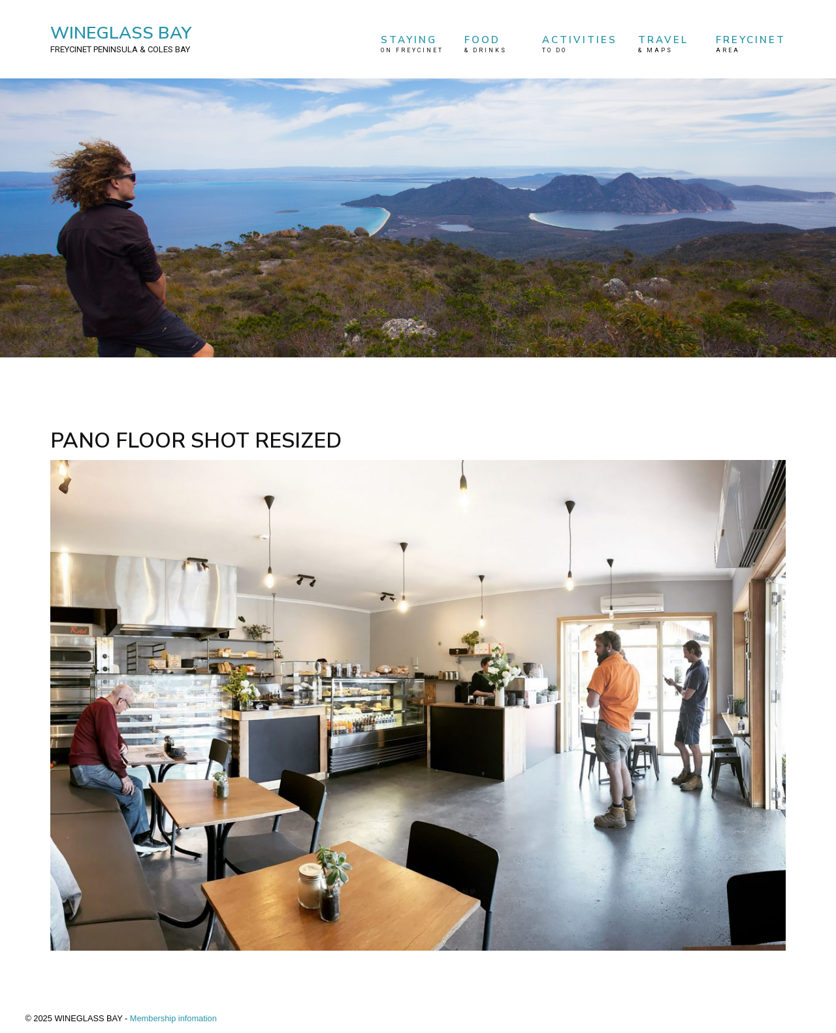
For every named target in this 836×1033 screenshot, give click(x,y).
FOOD (493, 44)
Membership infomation (173, 1018)
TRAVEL (667, 44)
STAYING (412, 44)
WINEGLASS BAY (120, 39)
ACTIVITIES (579, 44)
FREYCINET (751, 44)
